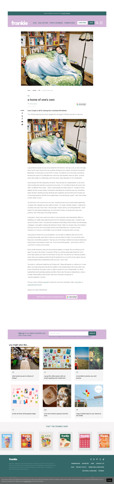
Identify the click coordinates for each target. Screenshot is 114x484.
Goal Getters (43, 23)
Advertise (85, 463)
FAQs (72, 467)
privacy (59, 336)
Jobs (92, 463)
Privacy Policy (81, 467)
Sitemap (101, 471)
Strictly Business (56, 23)
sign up (92, 333)
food (45, 410)
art (45, 372)
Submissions (75, 463)
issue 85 (45, 282)
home (29, 90)
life (39, 90)
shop (91, 23)
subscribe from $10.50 (34, 285)
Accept (109, 480)
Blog (35, 23)
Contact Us (100, 463)
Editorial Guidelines (89, 471)
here (79, 282)
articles (34, 90)
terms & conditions (87, 336)
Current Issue (69, 23)
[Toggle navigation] (101, 22)
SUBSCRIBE (82, 23)
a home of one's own (48, 90)
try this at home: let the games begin (24, 414)
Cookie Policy (27, 481)
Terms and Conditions (96, 467)
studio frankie (66, 13)
